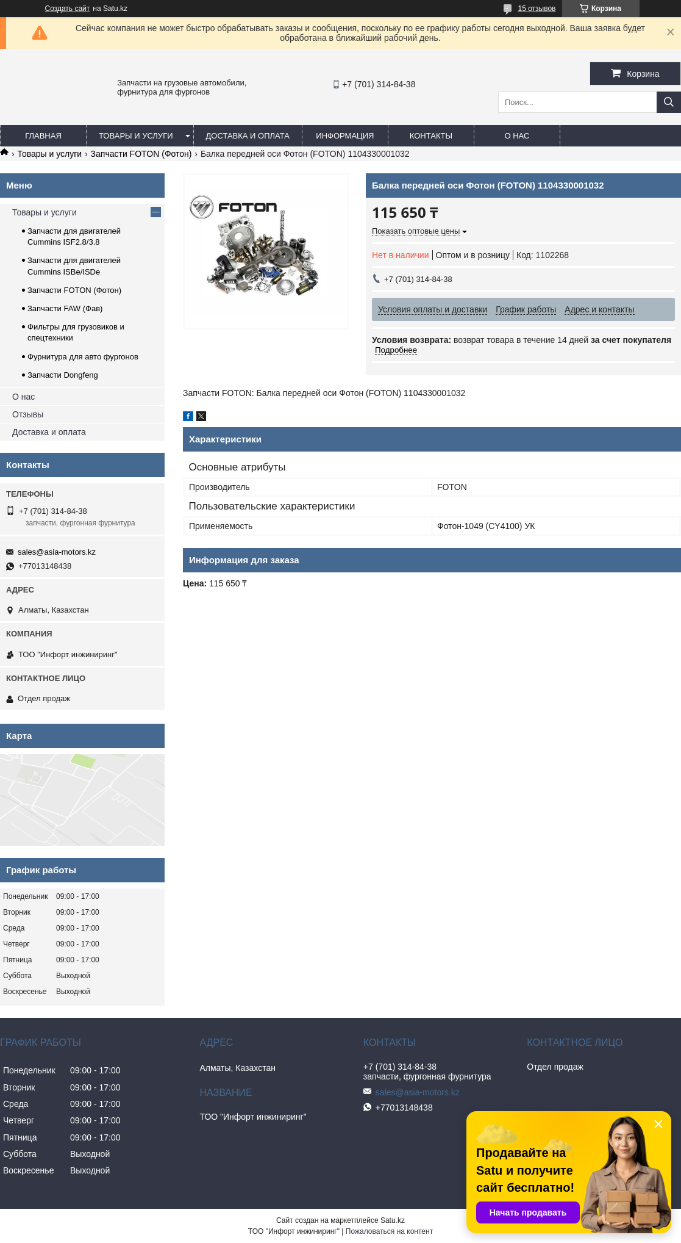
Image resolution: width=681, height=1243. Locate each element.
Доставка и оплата (248, 135)
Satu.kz (392, 1220)
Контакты (431, 135)
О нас (516, 135)
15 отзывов (536, 8)
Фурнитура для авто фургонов (82, 356)
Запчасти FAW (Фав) (64, 308)
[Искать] (669, 102)
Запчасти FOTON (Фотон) (141, 154)
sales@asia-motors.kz (57, 552)
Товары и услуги (136, 135)
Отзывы (27, 414)
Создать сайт (67, 8)
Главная (43, 135)
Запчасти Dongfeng (62, 375)
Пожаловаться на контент (389, 1231)
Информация (345, 135)
